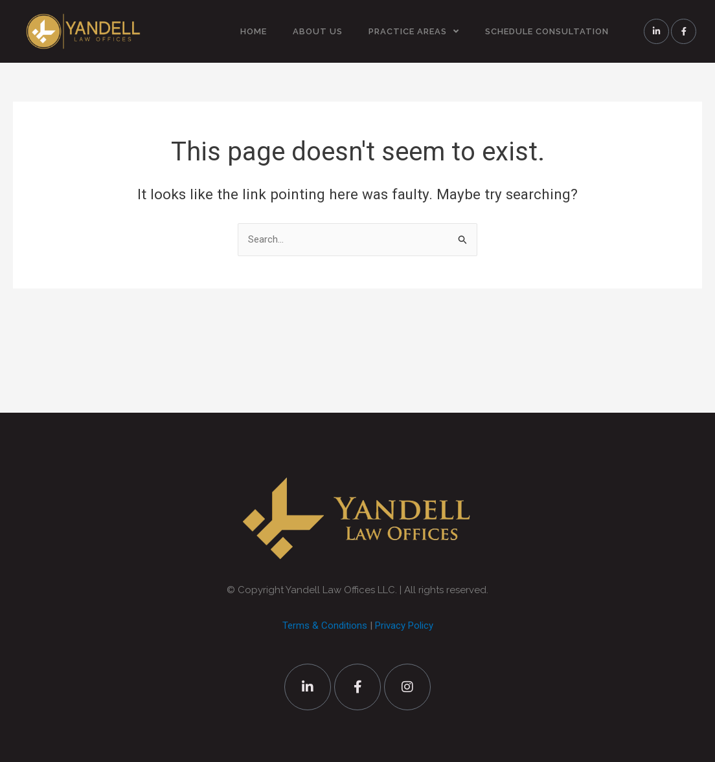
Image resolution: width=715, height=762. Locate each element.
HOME (253, 31)
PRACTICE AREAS (414, 31)
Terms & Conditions (324, 625)
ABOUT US (318, 31)
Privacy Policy (404, 625)
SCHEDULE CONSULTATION (547, 31)
